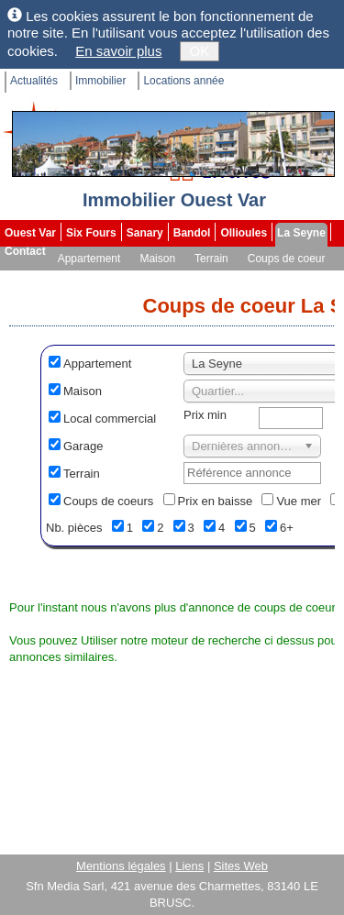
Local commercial (109, 418)
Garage (83, 446)
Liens (189, 866)
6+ (287, 528)
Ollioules (243, 232)
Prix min (205, 415)
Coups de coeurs (108, 501)
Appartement (89, 258)
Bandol (192, 232)
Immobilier (100, 80)
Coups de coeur (287, 258)
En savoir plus (118, 51)
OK (200, 51)
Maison (157, 258)
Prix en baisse (215, 501)
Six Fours (91, 232)
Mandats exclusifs (50, 276)
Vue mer (298, 501)
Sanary (145, 232)
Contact (25, 251)
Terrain (211, 258)
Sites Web (241, 866)
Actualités (34, 80)
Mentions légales (121, 866)
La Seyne (301, 232)
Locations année (183, 80)
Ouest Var (30, 232)
